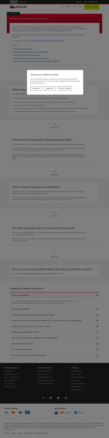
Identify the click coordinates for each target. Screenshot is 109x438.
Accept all (36, 88)
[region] (55, 82)
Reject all (49, 88)
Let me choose (64, 88)
